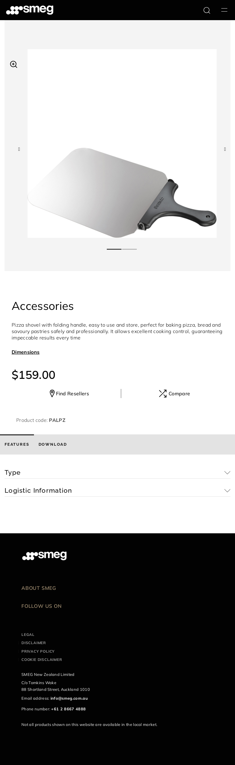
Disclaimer (33, 642)
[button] (13, 63)
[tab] (17, 444)
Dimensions (25, 352)
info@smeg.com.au (69, 698)
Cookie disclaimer (41, 659)
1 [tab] (114, 247)
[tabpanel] (122, 143)
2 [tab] (130, 247)
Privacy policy (38, 651)
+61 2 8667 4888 (68, 708)
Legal (28, 634)
